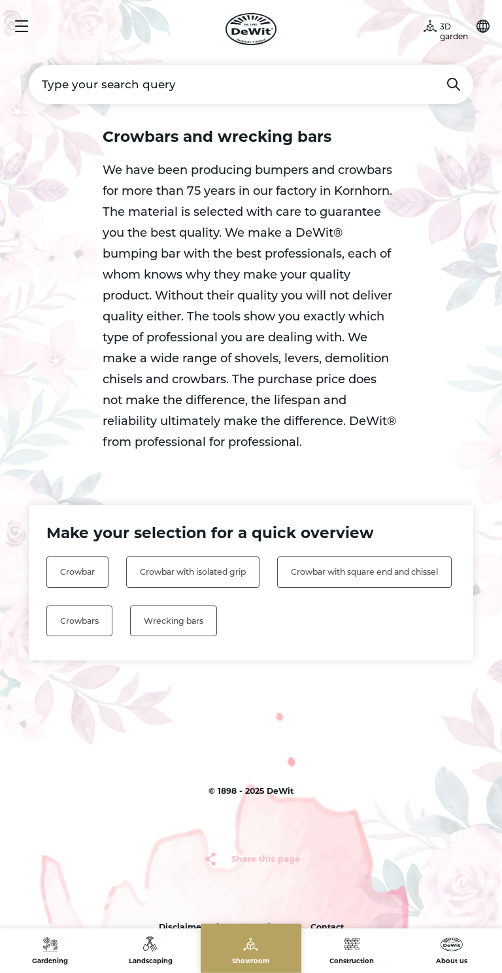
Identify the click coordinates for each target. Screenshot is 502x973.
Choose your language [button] (483, 26)
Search (454, 84)
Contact (327, 927)
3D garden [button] (454, 31)
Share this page (265, 859)
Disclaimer (182, 927)
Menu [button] (21, 26)
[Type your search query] (251, 84)
